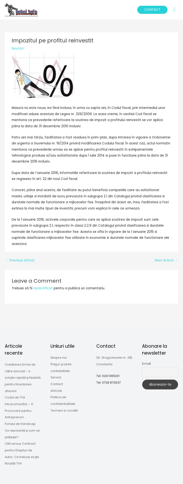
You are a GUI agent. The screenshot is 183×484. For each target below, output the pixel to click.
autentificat (43, 288)
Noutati (18, 48)
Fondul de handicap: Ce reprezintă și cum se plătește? (22, 430)
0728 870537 (111, 383)
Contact (57, 384)
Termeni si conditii (64, 410)
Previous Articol (19, 260)
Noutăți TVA (13, 463)
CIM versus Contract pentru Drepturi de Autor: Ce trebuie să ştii (22, 450)
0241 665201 (110, 376)
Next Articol (166, 260)
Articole (56, 391)
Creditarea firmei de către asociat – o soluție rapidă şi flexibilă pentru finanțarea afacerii (23, 377)
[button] (152, 10)
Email (146, 363)
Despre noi (59, 358)
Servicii (56, 377)
